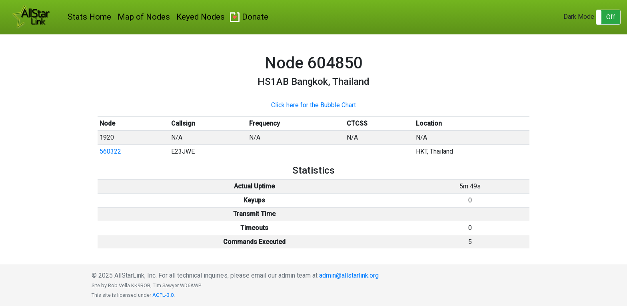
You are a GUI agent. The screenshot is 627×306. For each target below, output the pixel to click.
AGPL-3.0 (163, 295)
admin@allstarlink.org (349, 275)
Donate (255, 17)
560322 (110, 151)
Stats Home (89, 17)
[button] (608, 17)
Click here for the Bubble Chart (313, 105)
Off (610, 17)
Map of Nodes (144, 17)
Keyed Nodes (200, 17)
